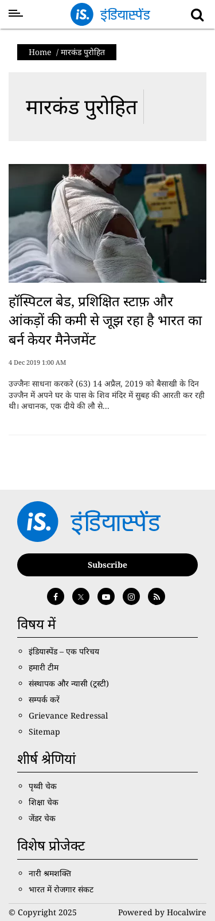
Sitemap (44, 731)
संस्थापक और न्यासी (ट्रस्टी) (69, 683)
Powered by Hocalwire (162, 912)
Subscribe (107, 564)
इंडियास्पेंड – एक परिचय (64, 651)
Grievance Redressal (68, 715)
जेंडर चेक (42, 818)
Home (40, 51)
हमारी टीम (43, 667)
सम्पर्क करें (44, 699)
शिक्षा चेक (43, 802)
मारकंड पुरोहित (82, 106)
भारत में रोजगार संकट (61, 889)
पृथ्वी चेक (43, 785)
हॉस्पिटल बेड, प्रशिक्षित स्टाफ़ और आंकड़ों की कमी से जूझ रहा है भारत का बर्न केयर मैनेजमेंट (105, 320)
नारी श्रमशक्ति (50, 873)
